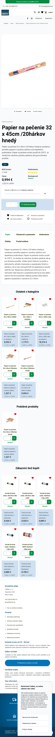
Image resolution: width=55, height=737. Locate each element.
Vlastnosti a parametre (25, 234)
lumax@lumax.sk (10, 602)
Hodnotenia (44, 234)
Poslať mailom (22, 241)
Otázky (8, 241)
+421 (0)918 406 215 (11, 599)
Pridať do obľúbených (17, 215)
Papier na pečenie (20, 23)
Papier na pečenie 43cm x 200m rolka (45, 316)
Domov (6, 23)
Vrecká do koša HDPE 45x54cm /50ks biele (27, 547)
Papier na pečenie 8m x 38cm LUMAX (10, 316)
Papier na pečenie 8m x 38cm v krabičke (27, 317)
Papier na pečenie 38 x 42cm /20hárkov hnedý (10, 368)
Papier (12, 23)
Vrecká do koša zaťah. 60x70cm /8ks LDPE (10, 495)
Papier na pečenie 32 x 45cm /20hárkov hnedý (37, 23)
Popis (7, 234)
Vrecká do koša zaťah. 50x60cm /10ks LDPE (45, 495)
